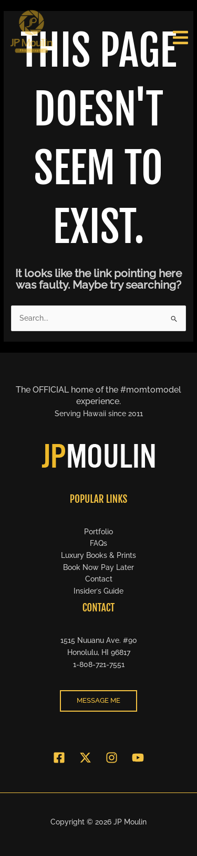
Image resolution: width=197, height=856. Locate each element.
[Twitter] (85, 758)
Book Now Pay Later (98, 567)
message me (98, 700)
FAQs (98, 543)
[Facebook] (59, 758)
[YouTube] (138, 758)
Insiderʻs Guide (98, 591)
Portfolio (98, 531)
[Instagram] (112, 758)
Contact (98, 579)
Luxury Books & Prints (98, 555)
